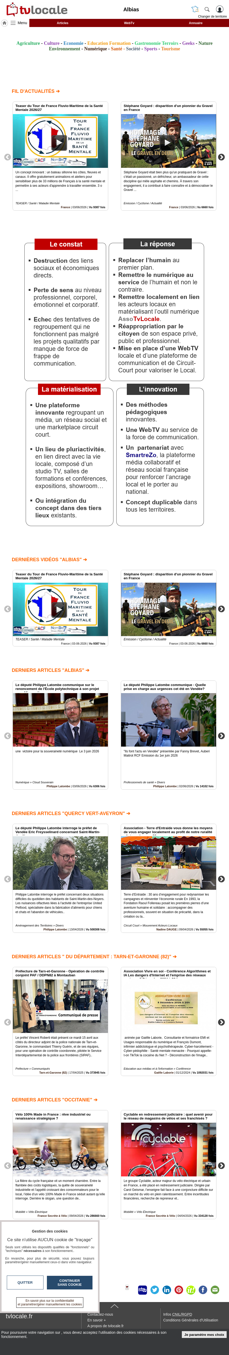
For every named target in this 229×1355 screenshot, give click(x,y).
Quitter (25, 1282)
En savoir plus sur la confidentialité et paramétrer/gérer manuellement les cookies (50, 1302)
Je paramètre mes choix (204, 1335)
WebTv (129, 23)
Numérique (95, 48)
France (65, 207)
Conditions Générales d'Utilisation (190, 1320)
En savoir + (96, 1320)
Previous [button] (8, 156)
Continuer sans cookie (70, 1283)
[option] (60, 156)
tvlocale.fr (19, 1316)
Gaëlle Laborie (163, 1072)
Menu (22, 23)
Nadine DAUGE (166, 929)
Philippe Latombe (58, 786)
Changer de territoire (212, 16)
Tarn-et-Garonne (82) (53, 1072)
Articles (62, 23)
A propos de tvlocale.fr (105, 1326)
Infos (177, 1314)
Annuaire (196, 23)
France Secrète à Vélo (160, 1215)
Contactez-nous (100, 1314)
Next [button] (221, 156)
